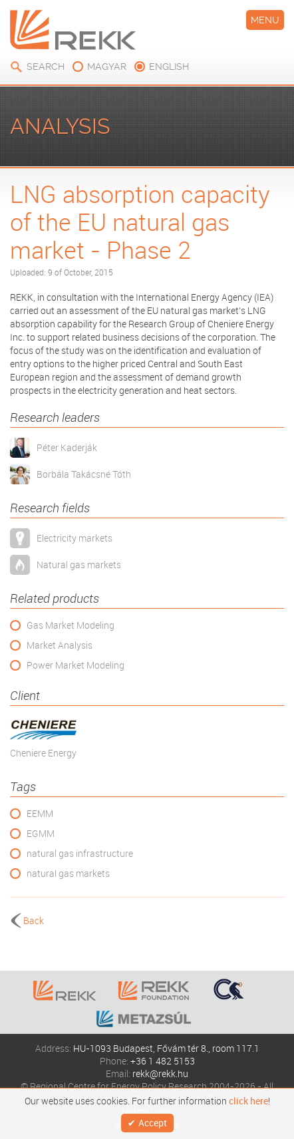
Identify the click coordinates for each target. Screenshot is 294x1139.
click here (248, 1101)
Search (46, 66)
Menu (265, 20)
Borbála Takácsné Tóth (84, 474)
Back (33, 920)
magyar (106, 66)
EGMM (41, 833)
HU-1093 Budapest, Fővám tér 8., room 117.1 (166, 1048)
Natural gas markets (79, 564)
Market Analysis (59, 645)
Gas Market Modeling (70, 625)
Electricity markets (74, 538)
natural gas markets (68, 873)
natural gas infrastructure (80, 853)
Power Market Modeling (75, 665)
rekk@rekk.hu (160, 1073)
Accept (152, 1122)
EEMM (40, 813)
